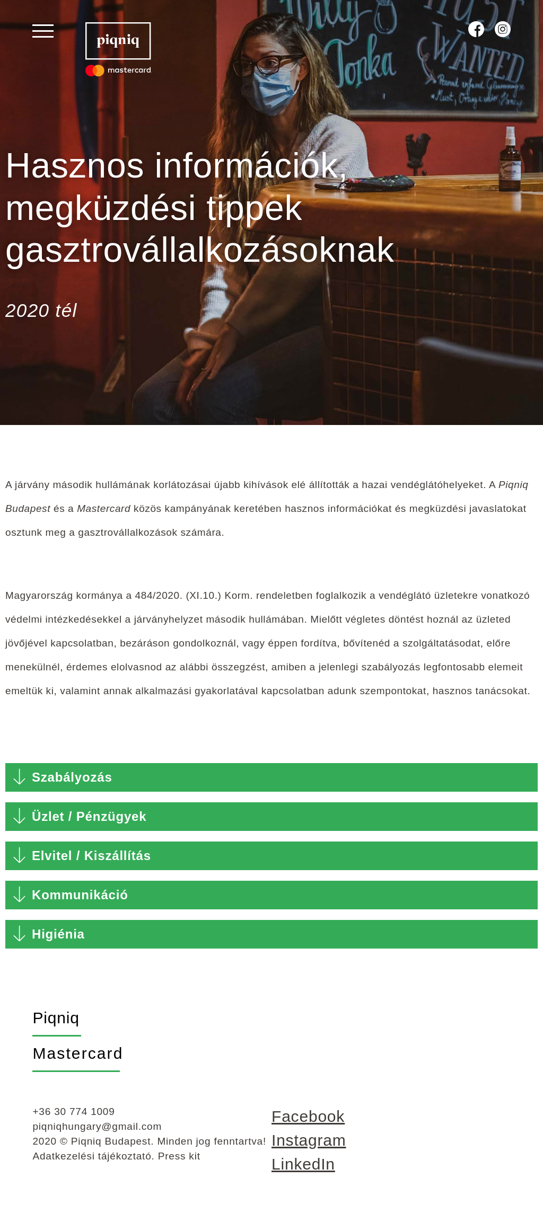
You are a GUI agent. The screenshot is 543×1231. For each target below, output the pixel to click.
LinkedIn (303, 1171)
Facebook (308, 1123)
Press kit (179, 1163)
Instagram (309, 1147)
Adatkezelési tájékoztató (91, 1163)
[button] (271, 785)
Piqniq (55, 1025)
